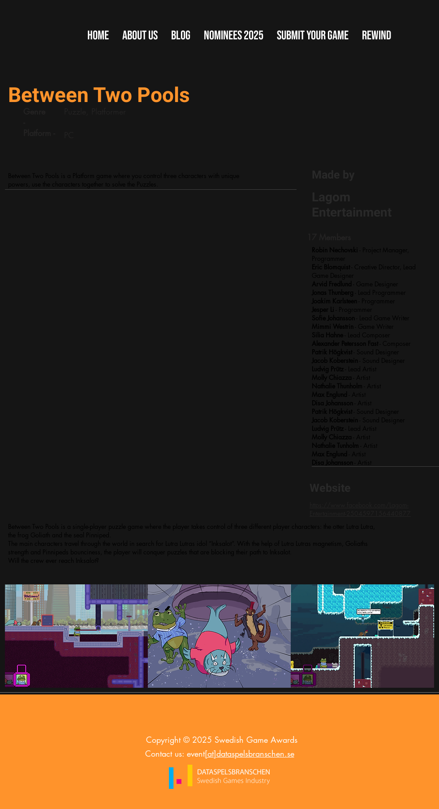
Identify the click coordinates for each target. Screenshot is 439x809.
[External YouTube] (150, 304)
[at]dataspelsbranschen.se (249, 753)
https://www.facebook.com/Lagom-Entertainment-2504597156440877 (360, 509)
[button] (312, 36)
